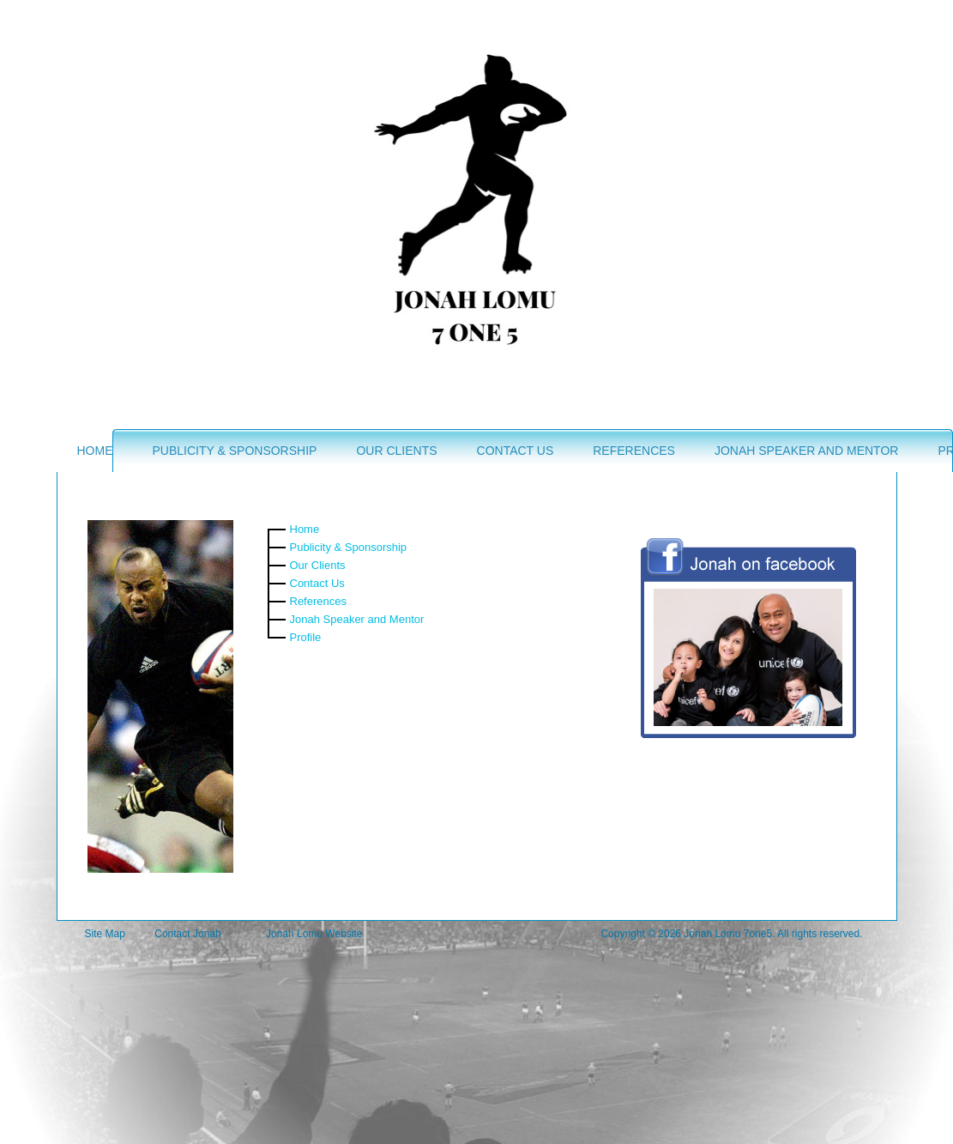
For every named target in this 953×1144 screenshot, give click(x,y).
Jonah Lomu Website (314, 934)
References (634, 450)
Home (95, 450)
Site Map (105, 934)
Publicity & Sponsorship (235, 450)
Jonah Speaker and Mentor (806, 450)
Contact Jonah (187, 934)
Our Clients (396, 450)
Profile (306, 637)
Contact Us (515, 450)
